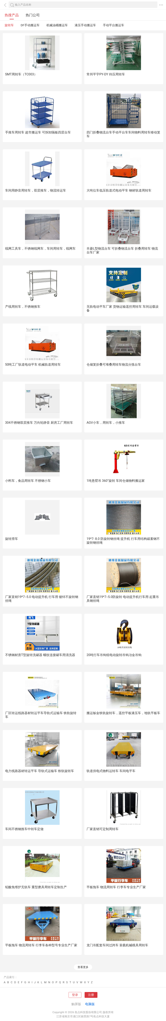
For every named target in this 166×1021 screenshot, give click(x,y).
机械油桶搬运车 (57, 25)
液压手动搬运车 (85, 25)
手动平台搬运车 (113, 25)
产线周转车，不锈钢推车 (22, 306)
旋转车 (9, 25)
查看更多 (83, 967)
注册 (91, 995)
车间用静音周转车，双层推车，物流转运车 (35, 190)
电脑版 (90, 1004)
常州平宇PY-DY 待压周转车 (106, 74)
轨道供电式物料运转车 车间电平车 (111, 771)
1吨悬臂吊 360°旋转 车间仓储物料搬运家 (116, 481)
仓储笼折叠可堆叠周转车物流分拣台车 (114, 364)
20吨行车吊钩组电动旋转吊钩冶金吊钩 (114, 655)
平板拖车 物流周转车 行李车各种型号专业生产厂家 (41, 945)
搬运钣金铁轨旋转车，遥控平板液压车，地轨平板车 (123, 713)
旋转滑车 (11, 539)
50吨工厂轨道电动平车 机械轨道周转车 (33, 364)
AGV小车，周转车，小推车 (106, 422)
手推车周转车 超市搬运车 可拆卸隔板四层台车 (38, 132)
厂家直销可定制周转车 (103, 829)
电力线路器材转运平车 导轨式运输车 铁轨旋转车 (39, 771)
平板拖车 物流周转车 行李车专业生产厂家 (116, 887)
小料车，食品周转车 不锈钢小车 (28, 481)
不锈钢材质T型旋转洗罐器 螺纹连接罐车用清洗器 (40, 655)
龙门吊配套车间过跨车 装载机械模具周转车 (117, 945)
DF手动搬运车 (30, 25)
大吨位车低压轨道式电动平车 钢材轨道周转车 (119, 190)
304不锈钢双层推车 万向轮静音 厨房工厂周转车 (39, 422)
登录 (75, 995)
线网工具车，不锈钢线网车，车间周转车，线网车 (40, 248)
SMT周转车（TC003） (21, 74)
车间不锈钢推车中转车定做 (24, 829)
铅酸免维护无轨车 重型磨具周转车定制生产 (36, 887)
